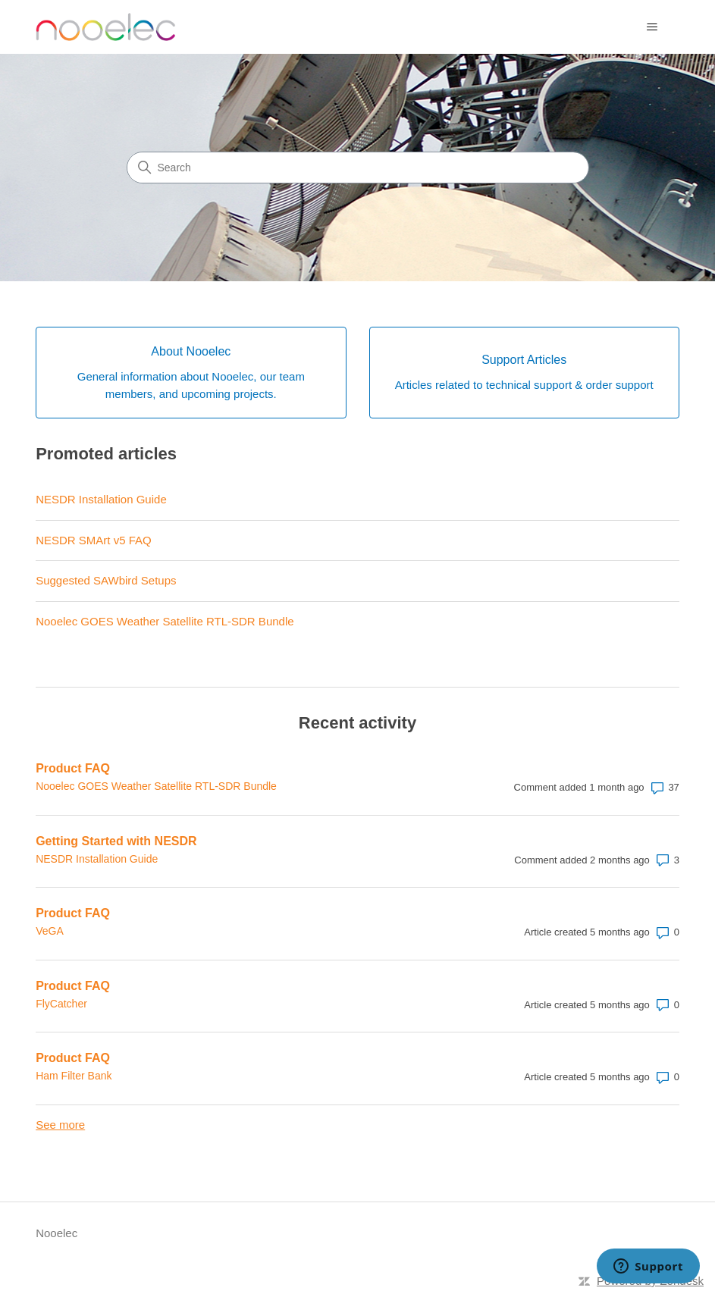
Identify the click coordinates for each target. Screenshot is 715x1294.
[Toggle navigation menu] (652, 27)
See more (60, 1124)
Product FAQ (73, 768)
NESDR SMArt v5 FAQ (94, 540)
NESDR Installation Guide (101, 499)
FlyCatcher (61, 1004)
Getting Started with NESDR (116, 841)
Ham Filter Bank (73, 1076)
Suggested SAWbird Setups (106, 580)
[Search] (357, 167)
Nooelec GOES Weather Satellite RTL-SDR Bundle (164, 621)
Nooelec (56, 1233)
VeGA (50, 931)
